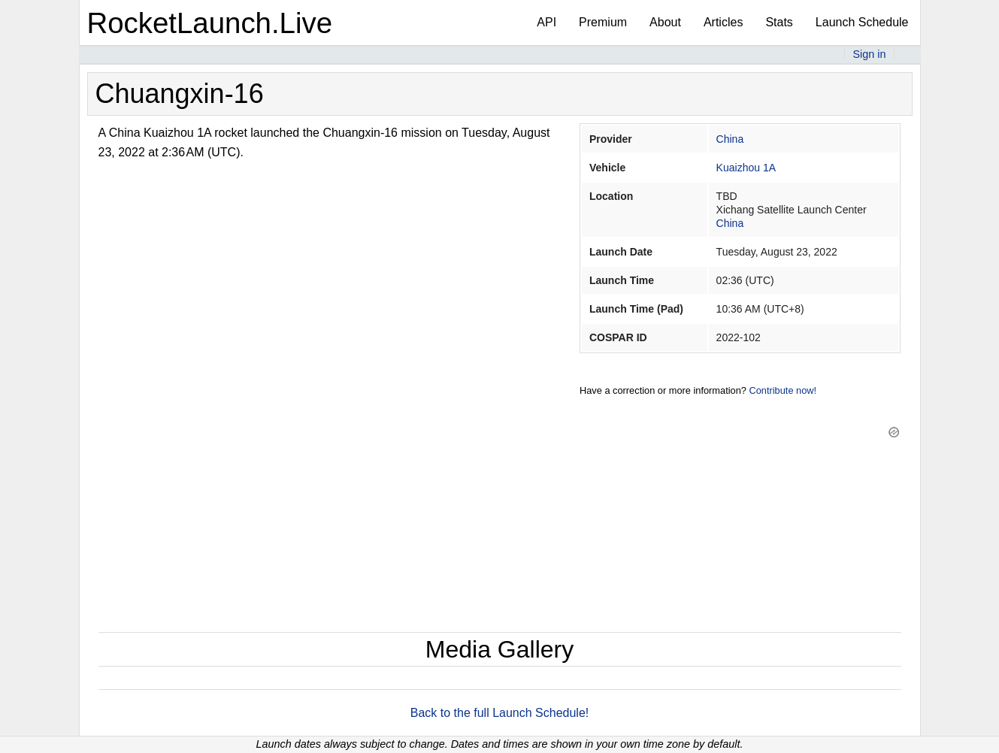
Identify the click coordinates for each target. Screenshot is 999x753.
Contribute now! (782, 390)
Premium (603, 22)
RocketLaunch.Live (210, 23)
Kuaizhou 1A (746, 168)
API (546, 22)
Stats (778, 22)
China (730, 139)
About (665, 22)
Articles (723, 22)
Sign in (868, 54)
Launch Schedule (862, 22)
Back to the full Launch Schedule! (499, 712)
